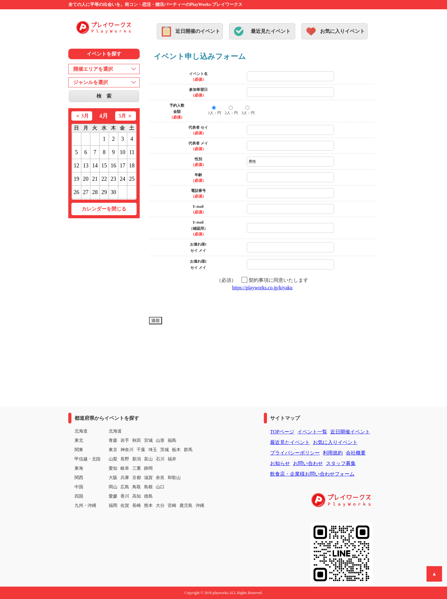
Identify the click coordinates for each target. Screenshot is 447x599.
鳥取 (136, 487)
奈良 (160, 477)
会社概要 (356, 452)
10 (122, 152)
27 (85, 192)
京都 (136, 477)
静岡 (148, 468)
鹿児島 (185, 505)
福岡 (113, 505)
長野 (124, 459)
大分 (160, 505)
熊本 (148, 505)
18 (132, 165)
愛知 (113, 468)
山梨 (113, 459)
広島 (124, 487)
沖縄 (200, 505)
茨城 (164, 449)
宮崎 (172, 505)
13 (85, 165)
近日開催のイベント (197, 31)
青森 (113, 440)
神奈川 (126, 449)
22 (104, 179)
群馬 (188, 449)
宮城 (148, 440)
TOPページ (282, 431)
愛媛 (113, 496)
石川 (160, 459)
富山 (148, 459)
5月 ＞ (125, 115)
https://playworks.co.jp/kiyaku (262, 287)
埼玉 (152, 449)
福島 (172, 440)
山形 (160, 440)
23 (113, 179)
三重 (136, 468)
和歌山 (174, 477)
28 (95, 192)
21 (95, 179)
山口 (160, 487)
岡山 (113, 487)
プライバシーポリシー (295, 452)
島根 (148, 487)
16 (113, 165)
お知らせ (280, 463)
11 (131, 152)
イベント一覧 (312, 431)
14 (95, 165)
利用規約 (333, 452)
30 (113, 192)
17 (122, 165)
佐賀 (124, 505)
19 (76, 179)
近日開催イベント (350, 431)
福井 (172, 459)
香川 (124, 496)
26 (76, 192)
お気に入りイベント (342, 31)
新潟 (136, 459)
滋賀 (148, 477)
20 (85, 179)
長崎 (136, 505)
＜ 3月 (82, 115)
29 (104, 192)
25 (132, 179)
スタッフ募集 (341, 463)
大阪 (113, 477)
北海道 (115, 431)
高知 (136, 496)
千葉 (141, 449)
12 (76, 165)
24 (122, 179)
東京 (113, 449)
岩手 (124, 440)
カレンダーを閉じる (104, 208)
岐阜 (124, 468)
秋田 (136, 440)
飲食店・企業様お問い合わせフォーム (312, 474)
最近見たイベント (271, 31)
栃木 (176, 449)
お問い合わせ (308, 463)
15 (104, 165)
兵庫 (124, 477)
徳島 (148, 496)
